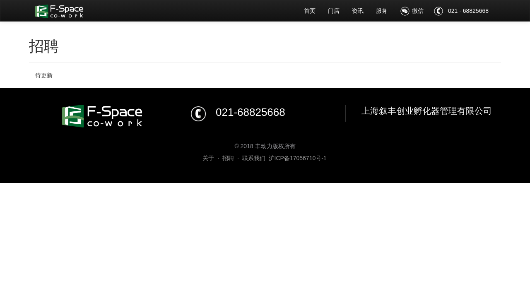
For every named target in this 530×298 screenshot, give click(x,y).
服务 (382, 10)
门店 (334, 10)
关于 (208, 158)
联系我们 (253, 158)
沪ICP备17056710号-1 (298, 158)
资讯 (358, 10)
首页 (310, 10)
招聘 (228, 158)
